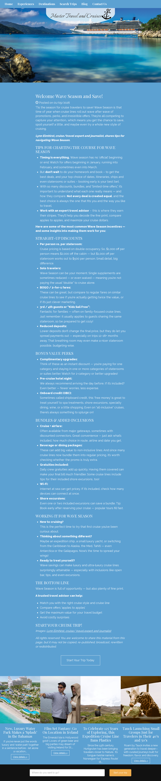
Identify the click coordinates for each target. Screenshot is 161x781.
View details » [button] (20, 757)
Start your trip (120, 772)
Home (9, 4)
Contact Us (99, 4)
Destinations (47, 4)
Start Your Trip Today (80, 660)
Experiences (26, 4)
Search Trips (68, 4)
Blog (84, 4)
